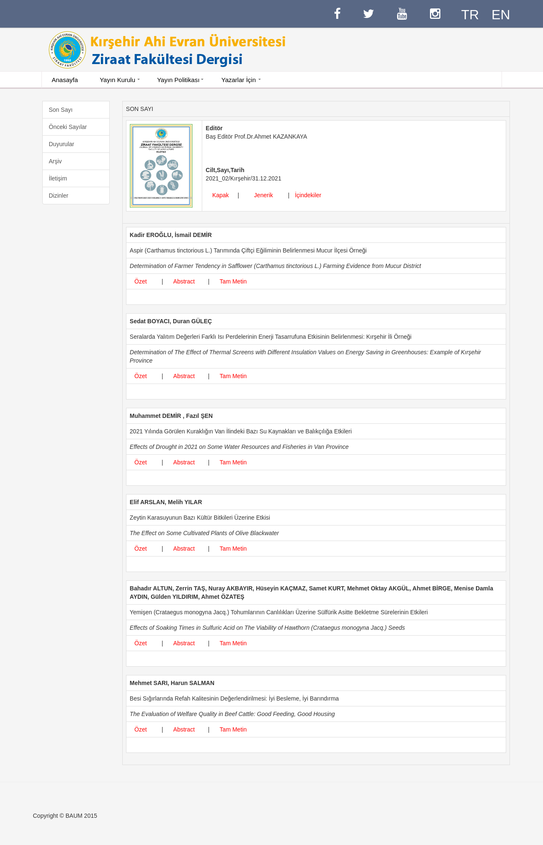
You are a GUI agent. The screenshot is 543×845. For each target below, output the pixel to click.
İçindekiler (307, 195)
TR (470, 14)
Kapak (220, 195)
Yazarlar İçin (238, 79)
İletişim (58, 178)
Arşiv (55, 161)
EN (501, 14)
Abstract (184, 281)
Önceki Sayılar (68, 127)
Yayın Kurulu (117, 79)
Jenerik (263, 195)
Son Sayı (61, 109)
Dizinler (59, 195)
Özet (140, 281)
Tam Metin (233, 281)
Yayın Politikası (178, 79)
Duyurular (62, 144)
